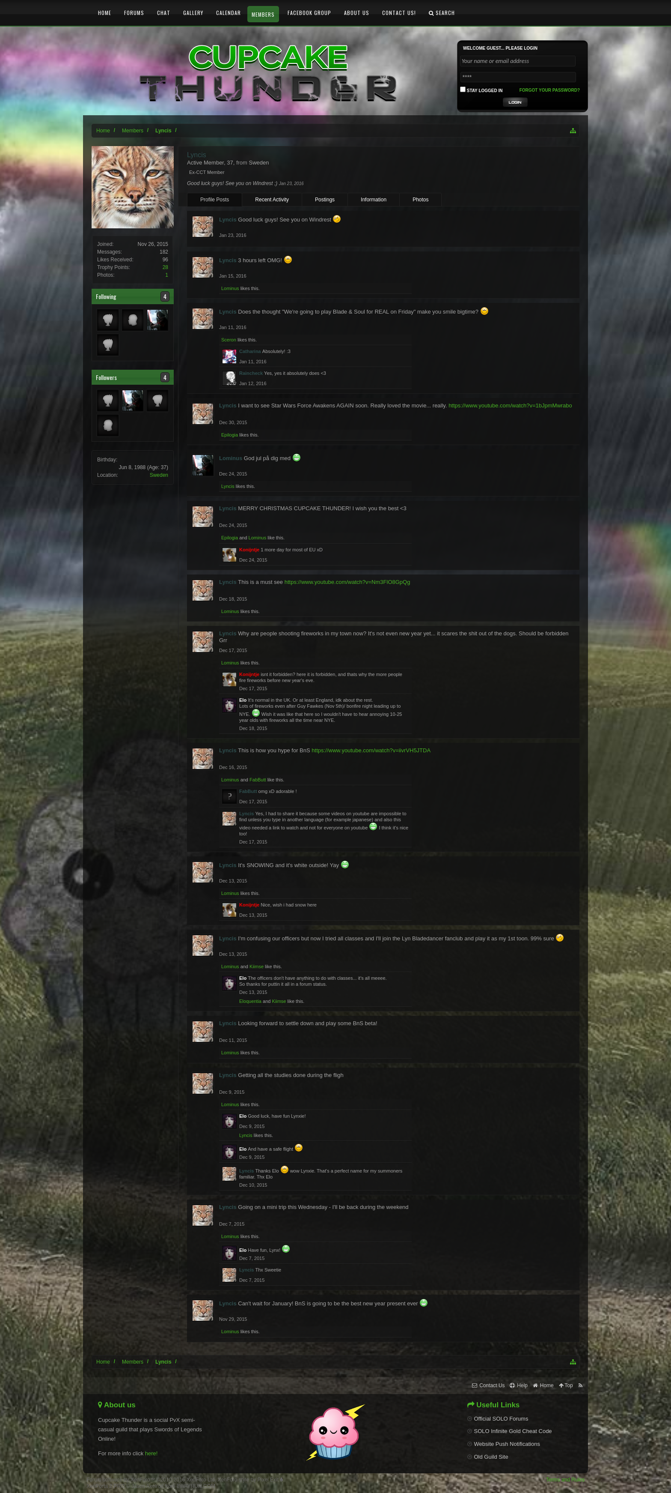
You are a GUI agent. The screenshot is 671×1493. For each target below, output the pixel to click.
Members (263, 14)
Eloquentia (250, 1001)
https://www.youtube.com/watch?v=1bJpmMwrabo (510, 405)
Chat (163, 12)
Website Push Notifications (503, 1444)
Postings (325, 200)
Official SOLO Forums (497, 1418)
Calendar (228, 12)
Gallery (193, 12)
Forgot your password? (550, 90)
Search (442, 12)
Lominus (230, 288)
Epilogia (229, 434)
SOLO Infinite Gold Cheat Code (509, 1431)
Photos (420, 200)
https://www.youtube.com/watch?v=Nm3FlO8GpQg (347, 582)
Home (104, 12)
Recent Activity (272, 200)
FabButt (257, 779)
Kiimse (256, 966)
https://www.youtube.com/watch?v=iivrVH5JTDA (371, 750)
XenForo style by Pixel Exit (250, 1480)
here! (151, 1453)
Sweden (159, 475)
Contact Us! (399, 12)
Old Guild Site (487, 1457)
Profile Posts (214, 200)
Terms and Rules (565, 1480)
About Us (356, 12)
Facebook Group (309, 12)
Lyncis (228, 486)
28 (165, 267)
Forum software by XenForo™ (151, 1480)
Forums (134, 12)
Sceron (228, 339)
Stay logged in (481, 90)
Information (373, 200)
